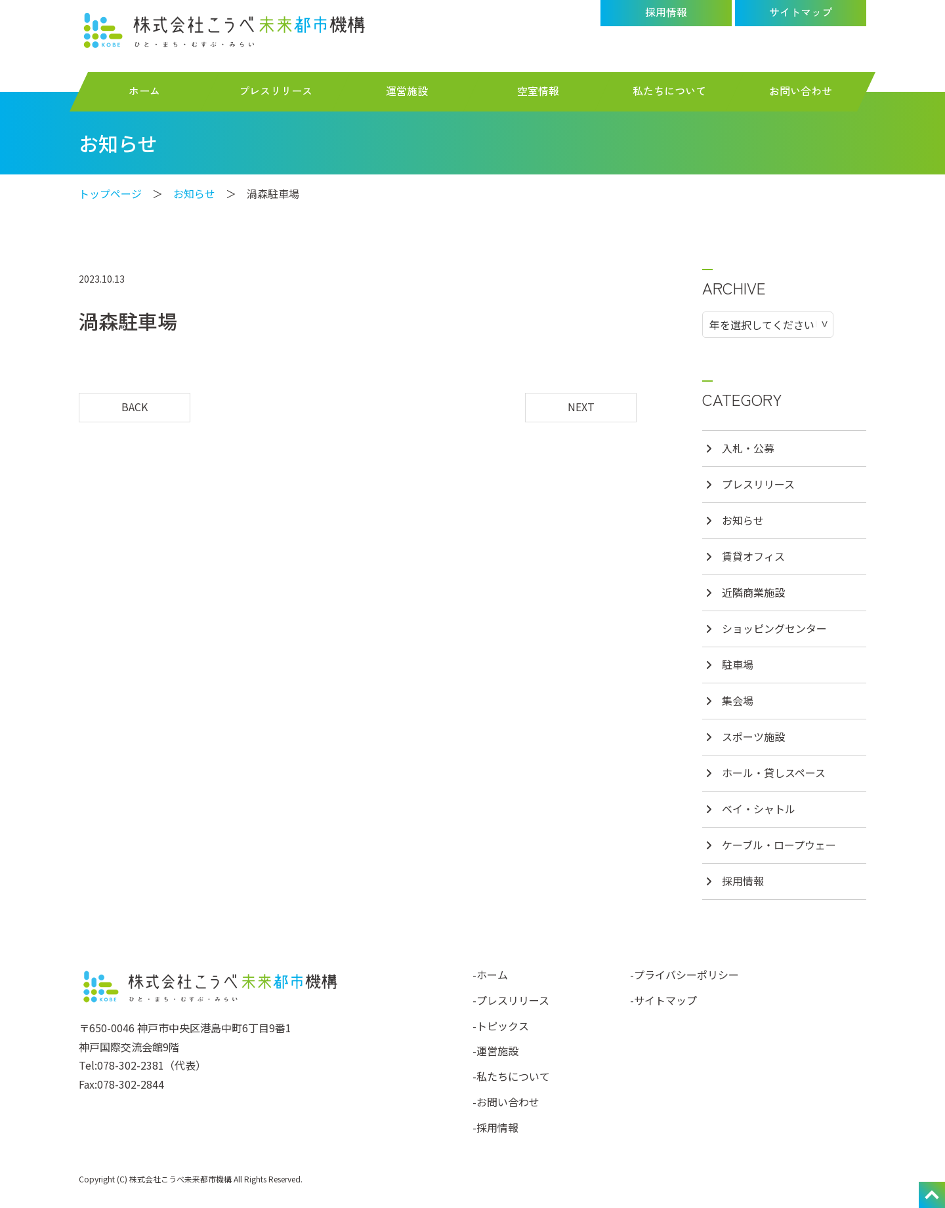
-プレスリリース (510, 1000)
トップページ (110, 193)
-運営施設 (495, 1050)
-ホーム (490, 974)
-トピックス (500, 1026)
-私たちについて (511, 1076)
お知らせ (194, 193)
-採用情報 (495, 1127)
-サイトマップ (663, 1000)
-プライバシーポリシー (684, 974)
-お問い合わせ (505, 1102)
